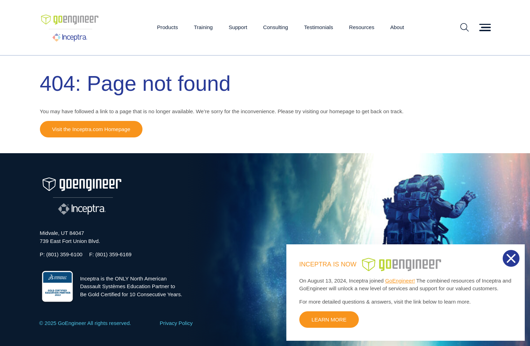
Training (203, 27)
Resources (361, 27)
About (397, 27)
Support (238, 27)
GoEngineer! (400, 281)
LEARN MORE (329, 320)
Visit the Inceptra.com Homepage (91, 129)
